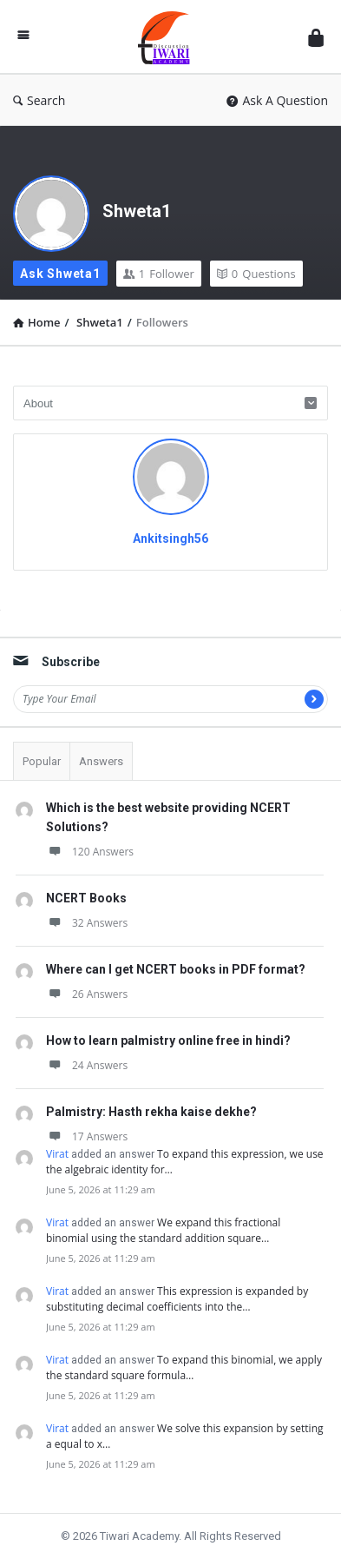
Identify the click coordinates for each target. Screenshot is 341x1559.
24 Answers (87, 1065)
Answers (101, 761)
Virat (57, 1153)
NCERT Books (86, 898)
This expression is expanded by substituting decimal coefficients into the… (177, 1299)
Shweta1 (136, 211)
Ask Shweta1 (60, 274)
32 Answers (87, 922)
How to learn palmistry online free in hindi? (168, 1040)
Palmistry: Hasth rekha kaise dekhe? (151, 1112)
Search (39, 100)
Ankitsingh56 (170, 538)
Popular (42, 761)
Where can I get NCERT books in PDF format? (175, 969)
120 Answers (90, 851)
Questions (256, 273)
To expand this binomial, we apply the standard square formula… (184, 1367)
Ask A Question (277, 100)
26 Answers (87, 994)
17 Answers (87, 1136)
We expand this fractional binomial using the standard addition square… (163, 1230)
